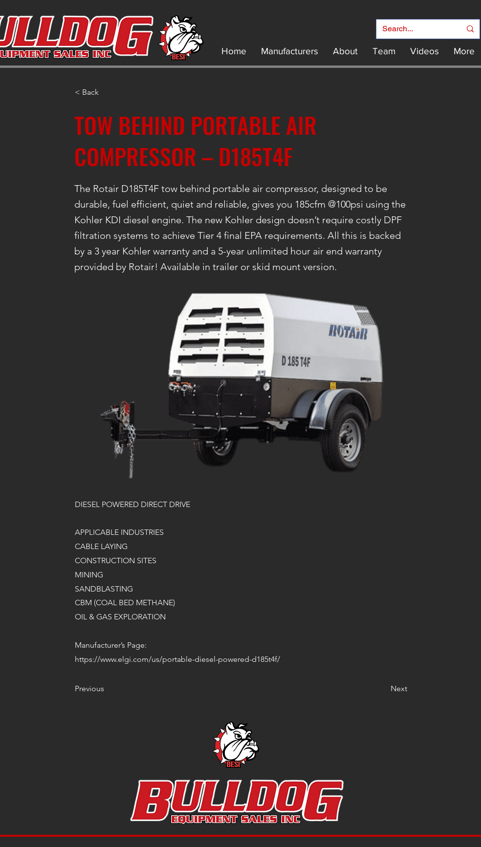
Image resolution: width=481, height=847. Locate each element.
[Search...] (414, 29)
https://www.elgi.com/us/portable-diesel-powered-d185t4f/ (177, 659)
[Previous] (107, 689)
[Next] (382, 689)
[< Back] (107, 92)
